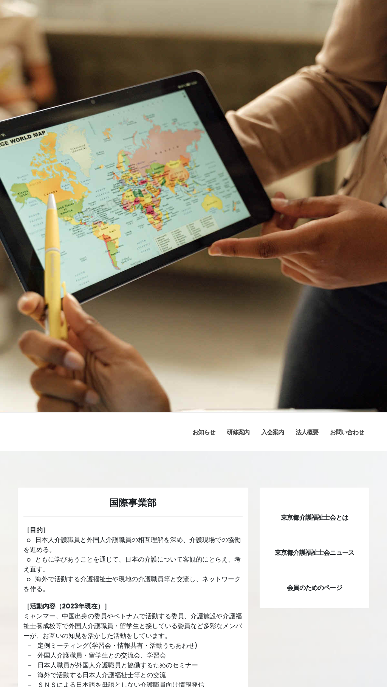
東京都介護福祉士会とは (314, 517)
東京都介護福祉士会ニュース (314, 552)
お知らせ (203, 432)
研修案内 (238, 432)
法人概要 (307, 432)
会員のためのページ (314, 587)
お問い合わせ (347, 432)
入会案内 (272, 432)
